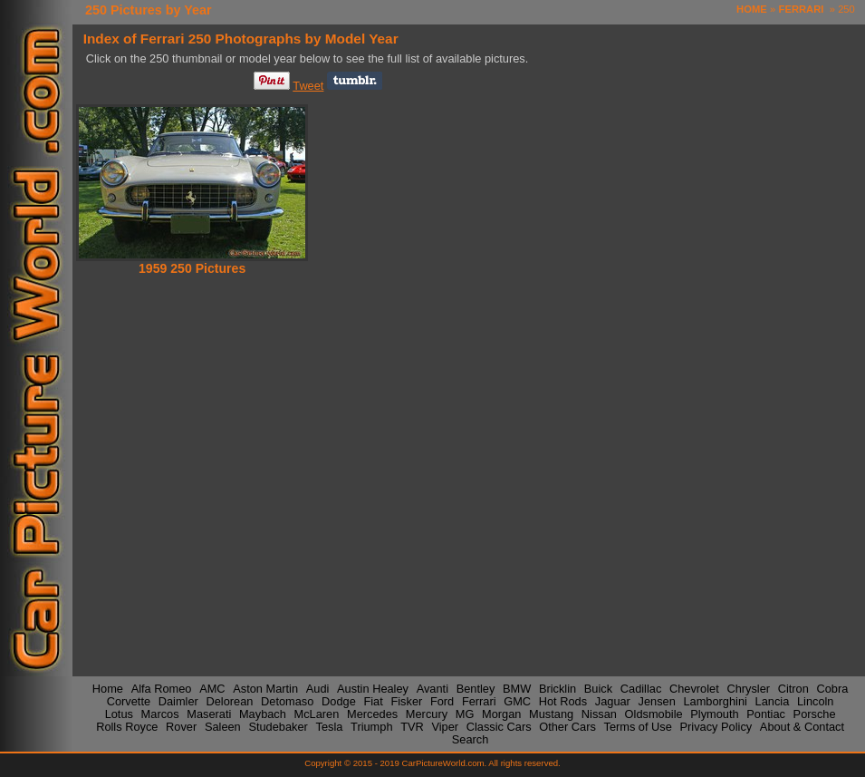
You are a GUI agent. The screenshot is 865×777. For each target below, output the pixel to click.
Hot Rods (563, 700)
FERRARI (801, 9)
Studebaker (277, 726)
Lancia (772, 700)
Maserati (209, 714)
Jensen (657, 700)
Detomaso (287, 700)
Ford (442, 700)
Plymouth (714, 714)
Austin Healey (372, 687)
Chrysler (748, 687)
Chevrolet (694, 687)
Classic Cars (499, 726)
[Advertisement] (318, 417)
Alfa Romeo (161, 687)
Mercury (426, 714)
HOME (751, 9)
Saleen (223, 726)
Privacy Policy (716, 726)
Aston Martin (265, 687)
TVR (412, 726)
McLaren (317, 714)
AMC (212, 687)
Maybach (262, 714)
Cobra (833, 687)
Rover (181, 726)
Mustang (551, 714)
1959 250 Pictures (192, 268)
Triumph (371, 726)
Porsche (814, 714)
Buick (598, 687)
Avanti (432, 687)
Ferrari (479, 700)
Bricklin (557, 687)
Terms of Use (637, 726)
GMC (517, 700)
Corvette (128, 700)
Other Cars (567, 726)
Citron (793, 687)
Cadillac (641, 687)
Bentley (476, 687)
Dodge (339, 700)
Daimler (178, 700)
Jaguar (612, 700)
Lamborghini (714, 700)
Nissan (599, 714)
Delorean (229, 700)
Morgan (501, 714)
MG (465, 714)
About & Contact (802, 726)
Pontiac (765, 714)
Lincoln (815, 700)
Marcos (160, 714)
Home (107, 687)
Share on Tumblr (354, 81)
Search (470, 739)
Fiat (372, 700)
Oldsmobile (654, 714)
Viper (444, 726)
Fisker (406, 700)
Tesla (329, 726)
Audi (318, 687)
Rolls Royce (127, 726)
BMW (517, 687)
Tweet (308, 85)
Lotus (119, 714)
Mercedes (372, 714)
